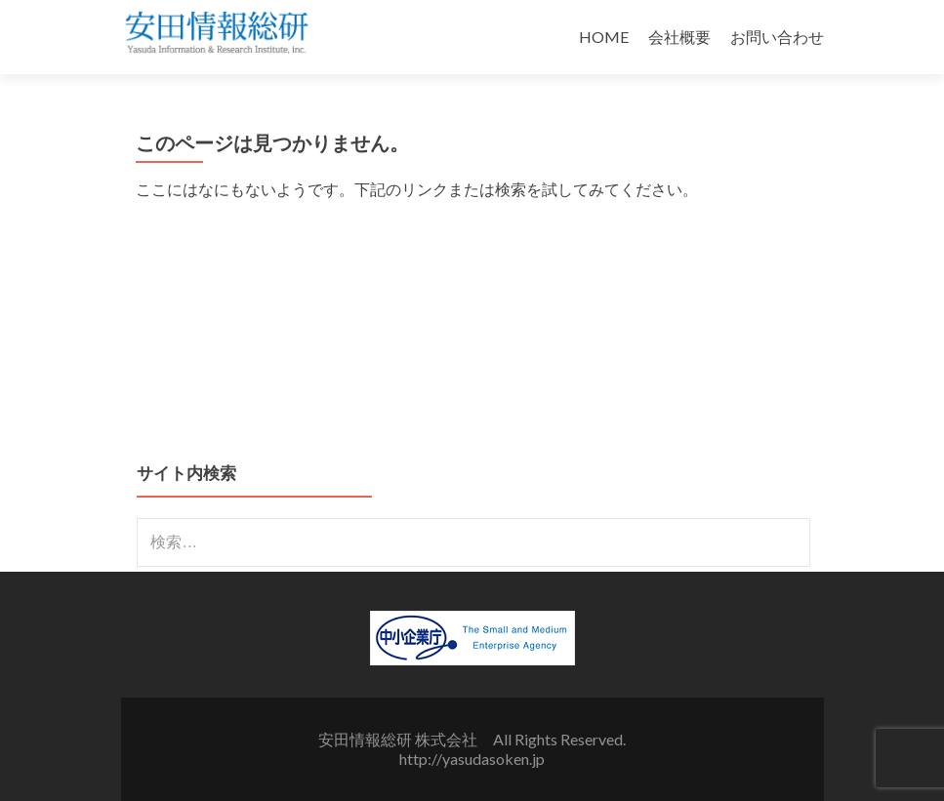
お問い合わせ (777, 36)
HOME (604, 36)
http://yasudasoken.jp (472, 758)
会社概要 (679, 36)
